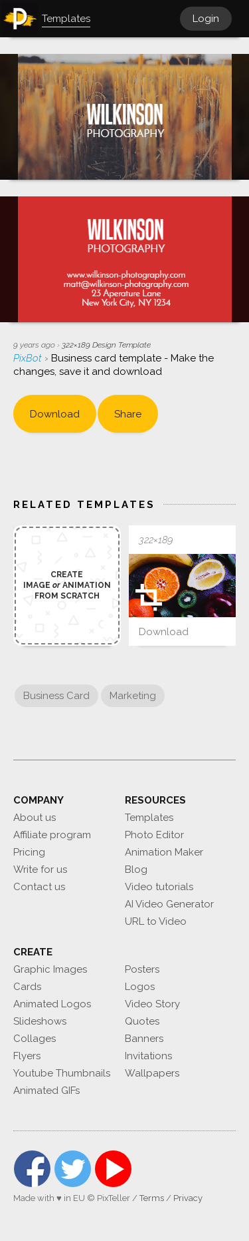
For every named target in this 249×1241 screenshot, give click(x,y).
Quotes (142, 1021)
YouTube (113, 1168)
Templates (149, 818)
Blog (136, 869)
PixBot (28, 358)
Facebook (32, 1168)
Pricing (29, 852)
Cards (27, 987)
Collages (34, 1039)
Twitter (72, 1168)
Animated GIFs (46, 1091)
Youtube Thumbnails (61, 1073)
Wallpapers (152, 1073)
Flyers (27, 1056)
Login (206, 19)
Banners (144, 1039)
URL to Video (156, 921)
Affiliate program (52, 835)
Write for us (40, 869)
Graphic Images (50, 969)
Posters (142, 969)
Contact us (39, 887)
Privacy (188, 1198)
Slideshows (39, 1021)
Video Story (152, 1004)
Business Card (56, 696)
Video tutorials (159, 887)
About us (34, 818)
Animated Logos (52, 1004)
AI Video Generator (169, 904)
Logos (140, 987)
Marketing (133, 696)
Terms (151, 1198)
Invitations (148, 1056)
